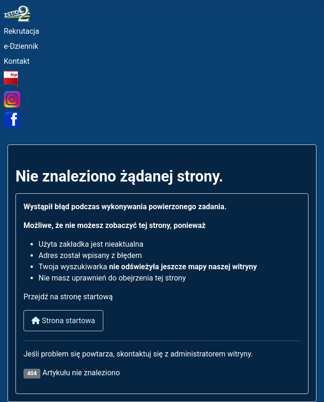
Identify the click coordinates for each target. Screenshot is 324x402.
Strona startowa (63, 320)
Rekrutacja (21, 31)
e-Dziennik (21, 46)
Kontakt (17, 61)
